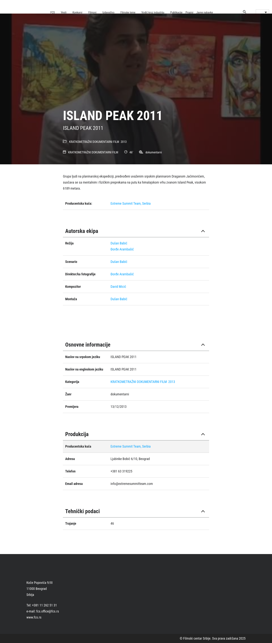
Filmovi (92, 12)
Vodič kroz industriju (152, 12)
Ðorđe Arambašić (122, 249)
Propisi (189, 12)
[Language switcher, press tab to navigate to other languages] (262, 12)
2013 (124, 142)
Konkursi (77, 12)
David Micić (118, 287)
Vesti (63, 12)
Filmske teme (128, 12)
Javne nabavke (204, 12)
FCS (52, 12)
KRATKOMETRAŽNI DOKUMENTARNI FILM (94, 142)
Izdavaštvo (108, 12)
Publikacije (176, 12)
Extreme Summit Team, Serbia (130, 203)
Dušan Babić (118, 243)
